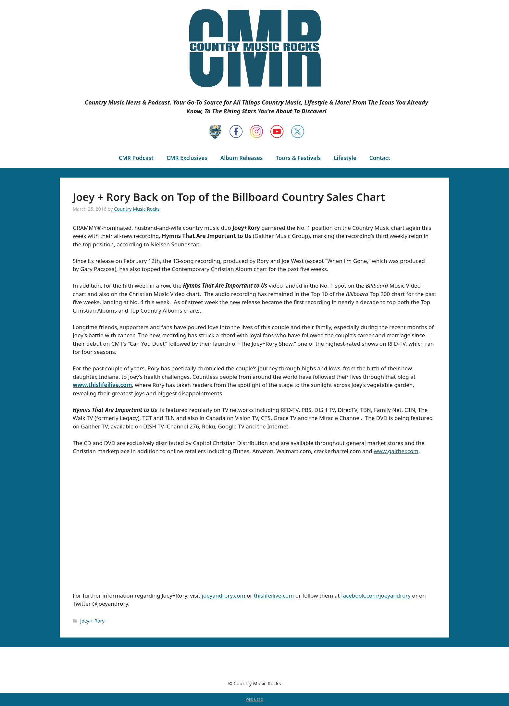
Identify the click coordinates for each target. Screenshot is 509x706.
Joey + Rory (92, 621)
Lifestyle (345, 158)
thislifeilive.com (274, 595)
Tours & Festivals (298, 158)
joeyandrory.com (223, 595)
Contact (379, 158)
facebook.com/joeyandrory (376, 595)
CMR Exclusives (187, 158)
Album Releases (241, 158)
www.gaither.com (396, 451)
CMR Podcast (136, 158)
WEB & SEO (254, 699)
